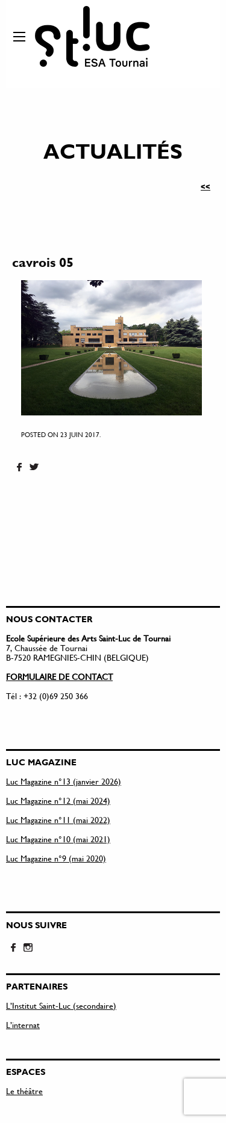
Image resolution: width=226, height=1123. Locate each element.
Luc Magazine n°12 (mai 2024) (58, 800)
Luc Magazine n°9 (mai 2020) (56, 858)
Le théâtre (24, 1091)
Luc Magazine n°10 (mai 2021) (58, 839)
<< (205, 186)
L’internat (23, 1024)
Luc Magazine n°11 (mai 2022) (58, 819)
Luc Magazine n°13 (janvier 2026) (63, 781)
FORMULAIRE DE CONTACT (59, 676)
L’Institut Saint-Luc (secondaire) (61, 1005)
